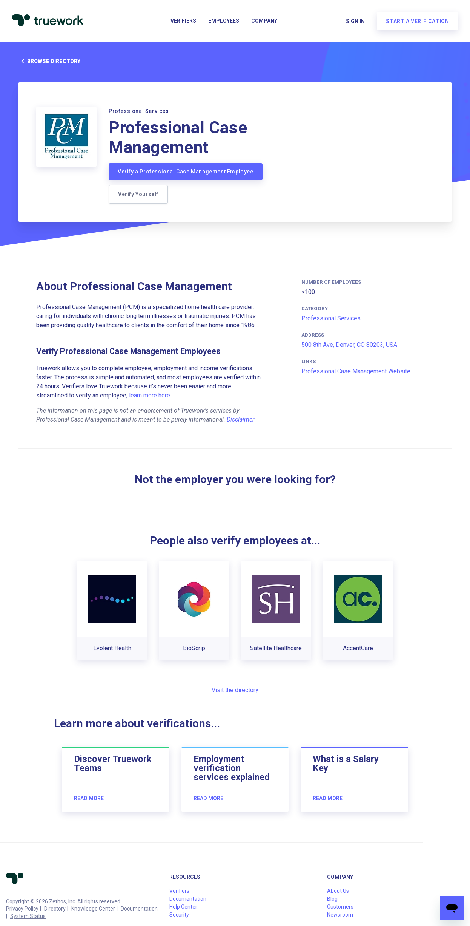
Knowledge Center (93, 909)
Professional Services (331, 318)
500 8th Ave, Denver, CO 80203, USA (349, 344)
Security (179, 915)
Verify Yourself (138, 194)
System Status (28, 916)
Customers (340, 907)
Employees (223, 21)
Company (264, 21)
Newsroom (340, 915)
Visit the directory (235, 690)
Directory (55, 909)
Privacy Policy (22, 909)
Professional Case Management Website (355, 371)
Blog (332, 899)
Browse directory (49, 61)
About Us (338, 891)
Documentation (139, 909)
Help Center (183, 907)
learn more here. (150, 395)
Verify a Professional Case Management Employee (185, 172)
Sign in (355, 21)
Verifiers (183, 21)
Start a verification (417, 21)
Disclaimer (240, 419)
